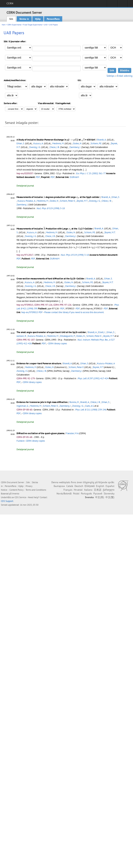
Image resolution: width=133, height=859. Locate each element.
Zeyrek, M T (82, 200)
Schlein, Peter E (67, 200)
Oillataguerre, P (67, 336)
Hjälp (38, 19)
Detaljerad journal (25, 185)
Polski (76, 493)
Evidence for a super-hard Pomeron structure (39, 363)
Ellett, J (101, 332)
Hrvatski (78, 489)
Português (86, 493)
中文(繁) (109, 497)
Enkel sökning (124, 75)
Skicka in (24, 19)
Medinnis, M (42, 200)
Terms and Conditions (36, 489)
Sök (11, 19)
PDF (38, 177)
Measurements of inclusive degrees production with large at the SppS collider (58, 197)
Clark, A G (89, 405)
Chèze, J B (106, 200)
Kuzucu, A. (38, 143)
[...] (18, 251)
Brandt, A (106, 197)
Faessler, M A (72, 433)
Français (67, 489)
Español (110, 486)
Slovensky (109, 493)
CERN (10, 3)
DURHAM (74, 177)
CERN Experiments (14, 25)
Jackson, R (21, 336)
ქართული (108, 489)
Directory (123, 4)
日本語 (97, 489)
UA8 (45, 25)
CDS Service (20, 497)
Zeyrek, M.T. (109, 232)
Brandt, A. (101, 139)
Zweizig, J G (94, 200)
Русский (97, 493)
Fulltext (20, 440)
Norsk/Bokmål (64, 493)
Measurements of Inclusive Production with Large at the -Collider (55, 228)
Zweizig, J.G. (35, 147)
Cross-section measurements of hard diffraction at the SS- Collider (50, 278)
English (100, 486)
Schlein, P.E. (96, 143)
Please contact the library (74, 312)
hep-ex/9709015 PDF (32, 312)
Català (69, 486)
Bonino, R (74, 402)
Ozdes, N (54, 200)
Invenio (15, 493)
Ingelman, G (22, 405)
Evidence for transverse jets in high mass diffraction (42, 402)
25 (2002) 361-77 (91, 173)
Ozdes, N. (77, 143)
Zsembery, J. (75, 147)
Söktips (111, 75)
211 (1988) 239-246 (90, 409)
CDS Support (7, 501)
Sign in (112, 4)
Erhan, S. (21, 143)
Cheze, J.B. (55, 147)
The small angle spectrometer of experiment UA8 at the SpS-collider (51, 332)
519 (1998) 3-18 (51, 208)
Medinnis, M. (58, 143)
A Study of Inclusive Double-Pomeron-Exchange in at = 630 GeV (56, 139)
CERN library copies (57, 343)
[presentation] (72, 139)
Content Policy (16, 489)
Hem (3, 25)
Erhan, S (115, 197)
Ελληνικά (90, 486)
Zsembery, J (22, 204)
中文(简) (99, 497)
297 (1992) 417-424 (93, 378)
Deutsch (79, 486)
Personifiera (53, 19)
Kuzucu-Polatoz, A (26, 200)
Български (59, 486)
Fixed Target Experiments (32, 25)
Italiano (88, 489)
